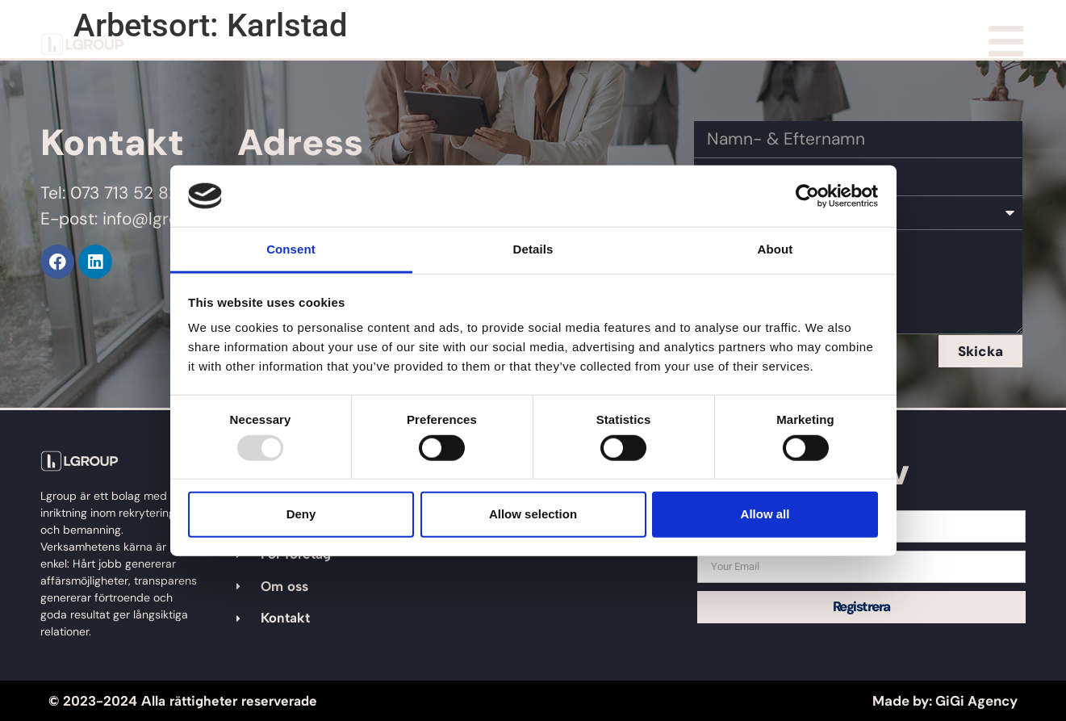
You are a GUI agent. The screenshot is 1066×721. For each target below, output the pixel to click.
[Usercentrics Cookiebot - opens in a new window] (807, 196)
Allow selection (533, 514)
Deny (301, 514)
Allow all (765, 514)
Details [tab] (533, 249)
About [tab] (775, 249)
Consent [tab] (291, 249)
